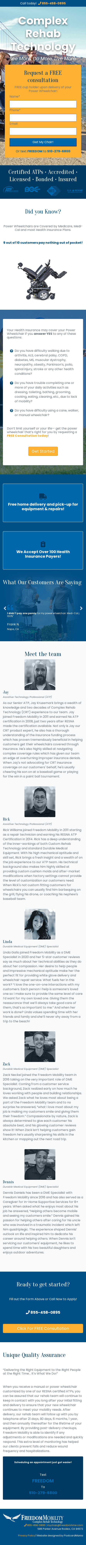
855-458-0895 (52, 3)
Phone (15, 110)
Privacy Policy (26, 1535)
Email (13, 123)
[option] (43, 277)
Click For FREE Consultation (43, 1328)
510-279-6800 (58, 151)
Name (14, 96)
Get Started (43, 451)
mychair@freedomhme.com (65, 1525)
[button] (5, 618)
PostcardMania (73, 1535)
